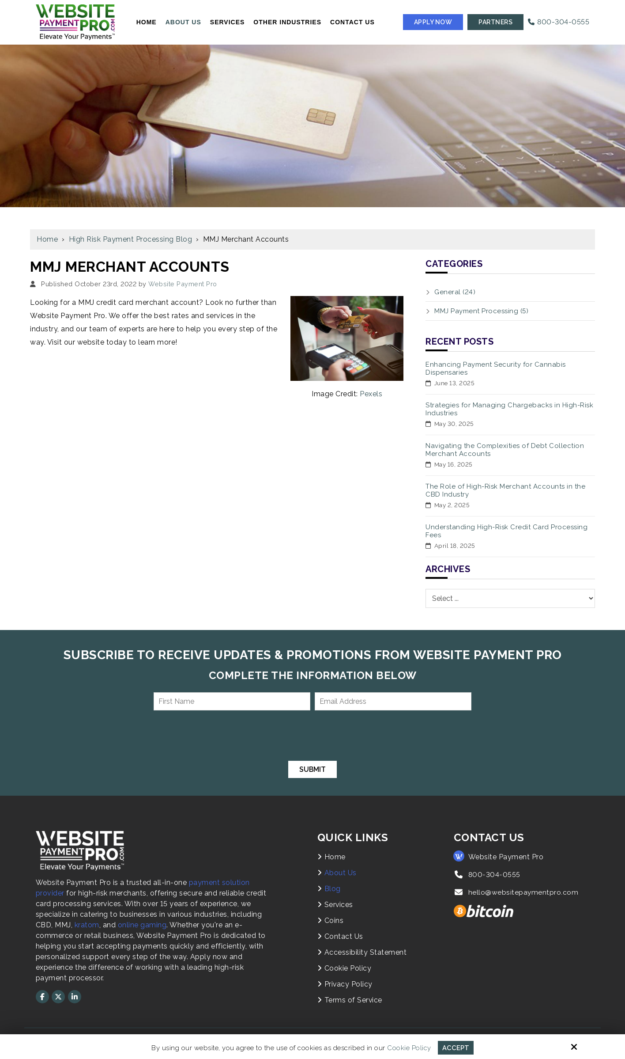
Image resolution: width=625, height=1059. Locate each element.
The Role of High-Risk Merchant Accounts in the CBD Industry (505, 490)
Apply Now (433, 22)
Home (47, 239)
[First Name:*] (232, 701)
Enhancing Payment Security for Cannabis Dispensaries (495, 368)
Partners (495, 22)
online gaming (142, 925)
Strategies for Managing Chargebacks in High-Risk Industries (509, 409)
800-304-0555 (558, 22)
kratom (87, 925)
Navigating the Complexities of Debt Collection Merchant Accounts (504, 450)
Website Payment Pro (182, 284)
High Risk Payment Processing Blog (130, 239)
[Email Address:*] (393, 701)
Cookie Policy (409, 1047)
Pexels (371, 394)
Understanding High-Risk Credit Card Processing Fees (506, 531)
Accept (455, 1047)
